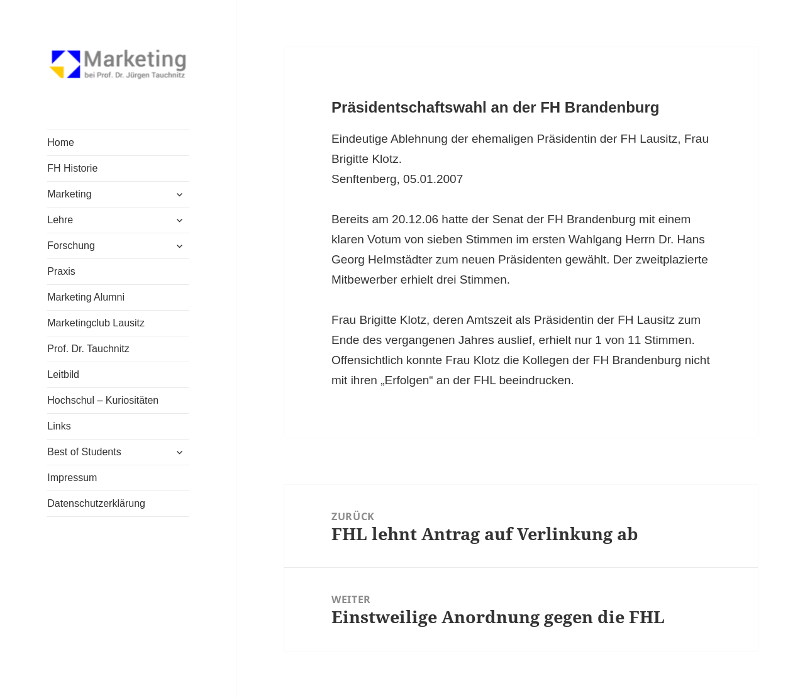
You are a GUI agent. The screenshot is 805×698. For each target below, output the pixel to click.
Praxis (61, 271)
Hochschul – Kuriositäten (102, 400)
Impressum (72, 477)
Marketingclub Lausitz (96, 323)
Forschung (71, 245)
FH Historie (72, 168)
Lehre (60, 219)
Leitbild (63, 374)
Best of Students (84, 451)
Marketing (69, 194)
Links (58, 426)
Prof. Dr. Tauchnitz (88, 348)
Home (60, 142)
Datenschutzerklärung (96, 503)
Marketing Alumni (86, 297)
